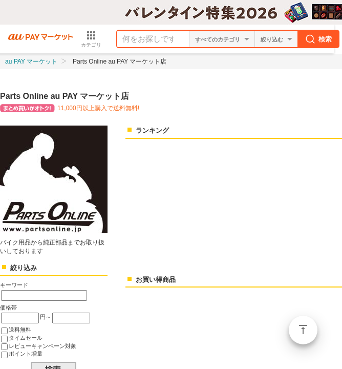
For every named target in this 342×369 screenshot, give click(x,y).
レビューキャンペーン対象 (42, 346)
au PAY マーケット (31, 61)
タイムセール (25, 338)
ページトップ (303, 330)
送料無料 (20, 329)
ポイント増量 (25, 354)
